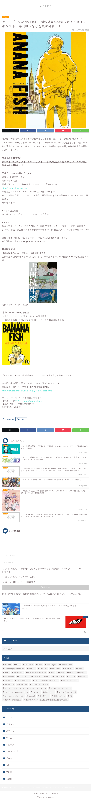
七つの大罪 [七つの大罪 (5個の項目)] (31, 696)
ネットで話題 (12, 751)
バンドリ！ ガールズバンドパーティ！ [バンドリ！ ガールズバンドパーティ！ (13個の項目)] (16, 692)
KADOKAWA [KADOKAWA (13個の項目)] (56, 668)
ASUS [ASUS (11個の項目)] (18, 665)
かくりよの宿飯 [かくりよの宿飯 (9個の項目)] (9, 676)
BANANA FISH (9, 419)
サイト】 (19, 401)
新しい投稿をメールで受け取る (20, 582)
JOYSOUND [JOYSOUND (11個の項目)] (43, 668)
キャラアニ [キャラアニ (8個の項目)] (83, 676)
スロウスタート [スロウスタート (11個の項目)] (9, 684)
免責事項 (55, 793)
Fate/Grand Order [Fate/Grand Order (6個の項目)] (66, 665)
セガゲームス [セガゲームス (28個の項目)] (23, 684)
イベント (10, 724)
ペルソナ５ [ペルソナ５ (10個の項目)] (36, 692)
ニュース (10, 745)
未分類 (9, 779)
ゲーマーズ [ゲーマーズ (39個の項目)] (8, 680)
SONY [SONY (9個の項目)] (52, 672)
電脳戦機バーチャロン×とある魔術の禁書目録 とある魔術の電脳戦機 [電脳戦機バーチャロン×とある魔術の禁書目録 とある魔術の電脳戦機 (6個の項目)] (47, 700)
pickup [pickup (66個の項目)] (7, 672)
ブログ (9, 758)
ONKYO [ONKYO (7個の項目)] (80, 668)
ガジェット (11, 731)
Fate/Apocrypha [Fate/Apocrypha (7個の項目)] (51, 665)
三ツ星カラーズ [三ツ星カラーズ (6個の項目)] (44, 696)
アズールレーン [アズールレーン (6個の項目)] (59, 676)
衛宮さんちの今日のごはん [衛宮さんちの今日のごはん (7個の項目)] (13, 700)
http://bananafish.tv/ (34, 401)
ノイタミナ (22, 419)
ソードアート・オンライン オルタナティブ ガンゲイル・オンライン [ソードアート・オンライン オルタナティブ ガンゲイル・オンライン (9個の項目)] (25, 688)
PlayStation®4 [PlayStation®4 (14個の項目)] (18, 672)
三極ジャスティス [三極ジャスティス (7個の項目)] (59, 696)
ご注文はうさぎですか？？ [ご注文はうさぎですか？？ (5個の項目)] (41, 676)
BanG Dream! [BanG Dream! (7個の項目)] (29, 665)
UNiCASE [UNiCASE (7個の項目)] (71, 672)
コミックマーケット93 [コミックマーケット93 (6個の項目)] (23, 680)
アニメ (5, 17)
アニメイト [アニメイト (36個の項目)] (71, 676)
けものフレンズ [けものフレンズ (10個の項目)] (23, 676)
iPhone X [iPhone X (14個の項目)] (32, 668)
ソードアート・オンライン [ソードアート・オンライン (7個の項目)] (40, 684)
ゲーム (9, 738)
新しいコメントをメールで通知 (20, 576)
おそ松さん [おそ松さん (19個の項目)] (82, 672)
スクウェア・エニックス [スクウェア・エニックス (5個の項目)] (70, 680)
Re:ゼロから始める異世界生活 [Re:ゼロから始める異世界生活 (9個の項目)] (36, 672)
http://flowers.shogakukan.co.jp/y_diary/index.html (27, 391)
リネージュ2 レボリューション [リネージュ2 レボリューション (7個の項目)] (14, 696)
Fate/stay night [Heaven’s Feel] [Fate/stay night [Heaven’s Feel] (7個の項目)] (14, 668)
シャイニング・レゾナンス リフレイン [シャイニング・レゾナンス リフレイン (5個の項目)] (46, 680)
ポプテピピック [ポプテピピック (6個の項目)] (49, 692)
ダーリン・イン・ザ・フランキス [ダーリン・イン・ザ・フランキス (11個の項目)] (61, 688)
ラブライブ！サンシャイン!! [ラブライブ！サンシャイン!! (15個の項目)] (67, 692)
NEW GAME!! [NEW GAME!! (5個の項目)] (69, 668)
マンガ (9, 772)
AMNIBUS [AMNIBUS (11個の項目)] (8, 665)
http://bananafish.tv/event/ (15, 188)
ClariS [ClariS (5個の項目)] (40, 665)
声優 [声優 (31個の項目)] (71, 696)
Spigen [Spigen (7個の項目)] (61, 672)
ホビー (9, 765)
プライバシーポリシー (40, 793)
